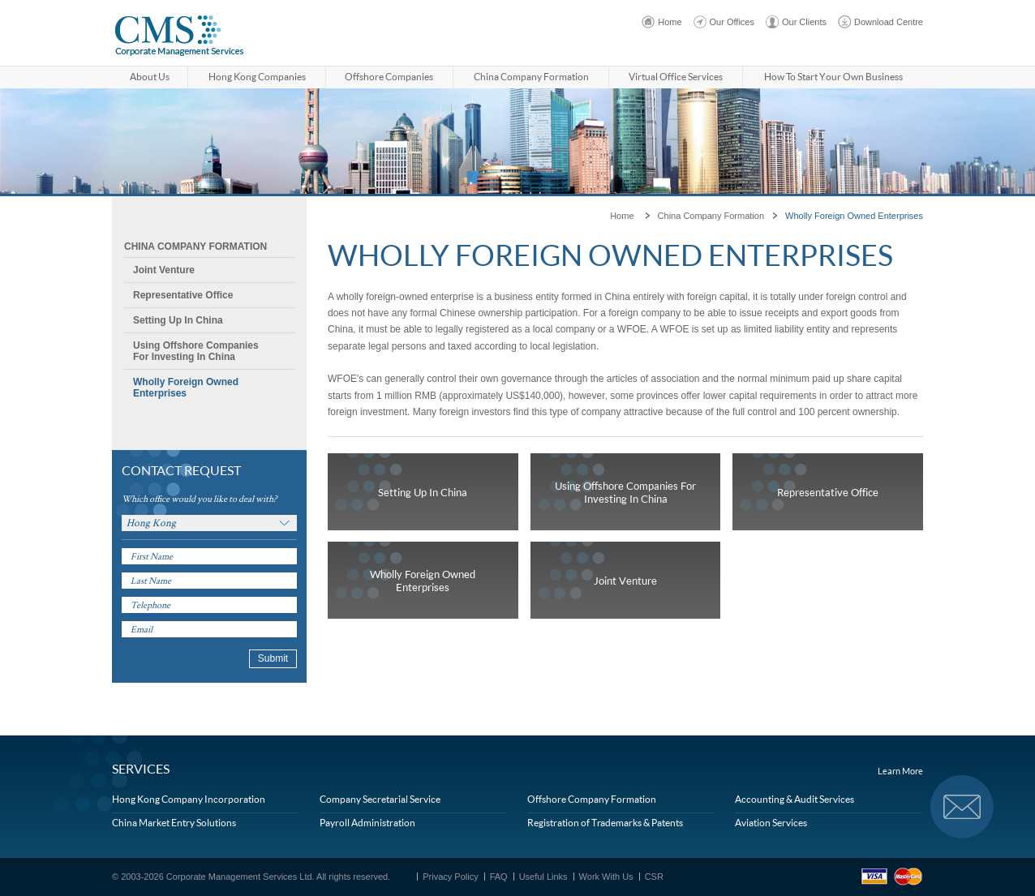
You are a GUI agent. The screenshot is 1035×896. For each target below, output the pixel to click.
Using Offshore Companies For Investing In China (196, 351)
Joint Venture (164, 270)
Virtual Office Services (676, 77)
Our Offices (732, 22)
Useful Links (543, 876)
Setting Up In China (178, 320)
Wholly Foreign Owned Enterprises (185, 387)
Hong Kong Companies (257, 77)
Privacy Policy (450, 876)
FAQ (499, 876)
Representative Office (183, 295)
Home (669, 22)
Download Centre (888, 22)
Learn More (900, 771)
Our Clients (804, 22)
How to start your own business (833, 77)
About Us (150, 77)
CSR (654, 876)
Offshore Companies (389, 77)
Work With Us (606, 876)
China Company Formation (531, 77)
